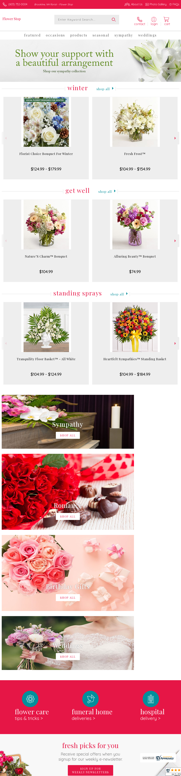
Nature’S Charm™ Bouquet (46, 254)
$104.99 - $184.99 (135, 372)
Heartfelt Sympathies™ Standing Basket (134, 357)
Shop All (103, 86)
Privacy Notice (121, 772)
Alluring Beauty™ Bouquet (135, 254)
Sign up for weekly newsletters (90, 627)
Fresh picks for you (90, 608)
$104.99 (46, 269)
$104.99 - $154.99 (135, 166)
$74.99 (135, 269)
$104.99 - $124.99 (46, 372)
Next (175, 135)
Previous (5, 135)
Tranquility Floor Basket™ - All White (46, 357)
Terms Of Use (101, 772)
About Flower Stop (15, 649)
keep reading (123, 656)
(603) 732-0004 (17, 4)
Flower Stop (12, 18)
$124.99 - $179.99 (46, 166)
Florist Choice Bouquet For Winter (46, 152)
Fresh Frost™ (135, 152)
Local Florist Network (146, 772)
